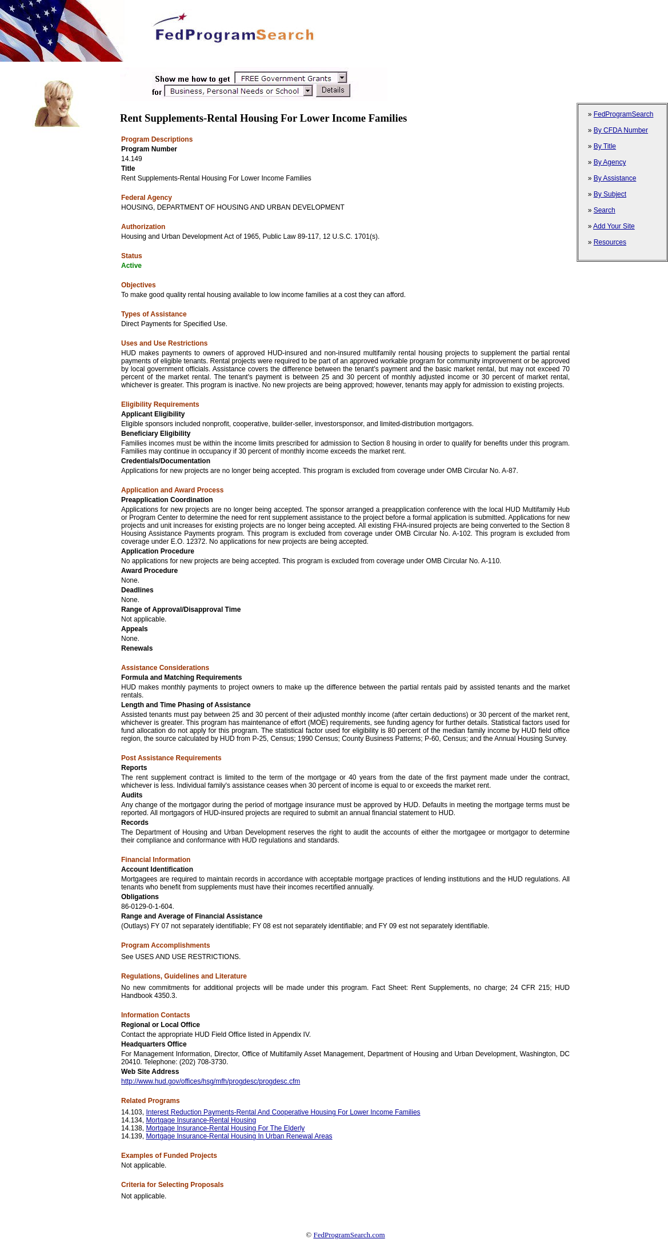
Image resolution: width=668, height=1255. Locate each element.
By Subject (610, 194)
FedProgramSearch (624, 114)
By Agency (610, 162)
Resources (610, 242)
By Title (605, 146)
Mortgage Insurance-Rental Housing (201, 1120)
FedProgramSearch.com (349, 1234)
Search (604, 210)
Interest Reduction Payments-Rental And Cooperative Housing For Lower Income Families (283, 1112)
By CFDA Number (621, 130)
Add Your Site (614, 226)
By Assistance (615, 178)
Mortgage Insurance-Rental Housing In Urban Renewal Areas (239, 1136)
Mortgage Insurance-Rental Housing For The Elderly (225, 1128)
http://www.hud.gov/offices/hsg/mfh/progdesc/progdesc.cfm (210, 1081)
